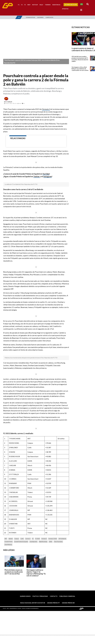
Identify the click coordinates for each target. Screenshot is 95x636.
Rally (41, 4)
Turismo (48, 4)
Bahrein (11, 538)
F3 (25, 4)
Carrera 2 (27, 538)
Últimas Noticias (71, 4)
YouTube (46, 174)
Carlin (22, 538)
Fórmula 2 (46, 109)
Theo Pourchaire (58, 541)
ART (6, 538)
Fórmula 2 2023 (53, 538)
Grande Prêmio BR (68, 603)
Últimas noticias (30, 17)
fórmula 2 (44, 538)
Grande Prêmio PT (53, 603)
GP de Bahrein (62, 538)
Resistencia (56, 4)
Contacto (53, 596)
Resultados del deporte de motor (32, 603)
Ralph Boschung (43, 541)
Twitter (36, 176)
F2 (22, 4)
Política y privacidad (40, 596)
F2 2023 (37, 538)
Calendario (40, 17)
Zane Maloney (8, 544)
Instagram (47, 176)
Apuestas (65, 8)
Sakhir (50, 541)
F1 (18, 4)
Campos (16, 538)
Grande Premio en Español (21, 541)
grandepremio (33, 541)
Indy (28, 4)
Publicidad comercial (67, 596)
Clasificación (49, 17)
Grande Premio (8, 541)
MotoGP (35, 4)
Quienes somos (25, 596)
